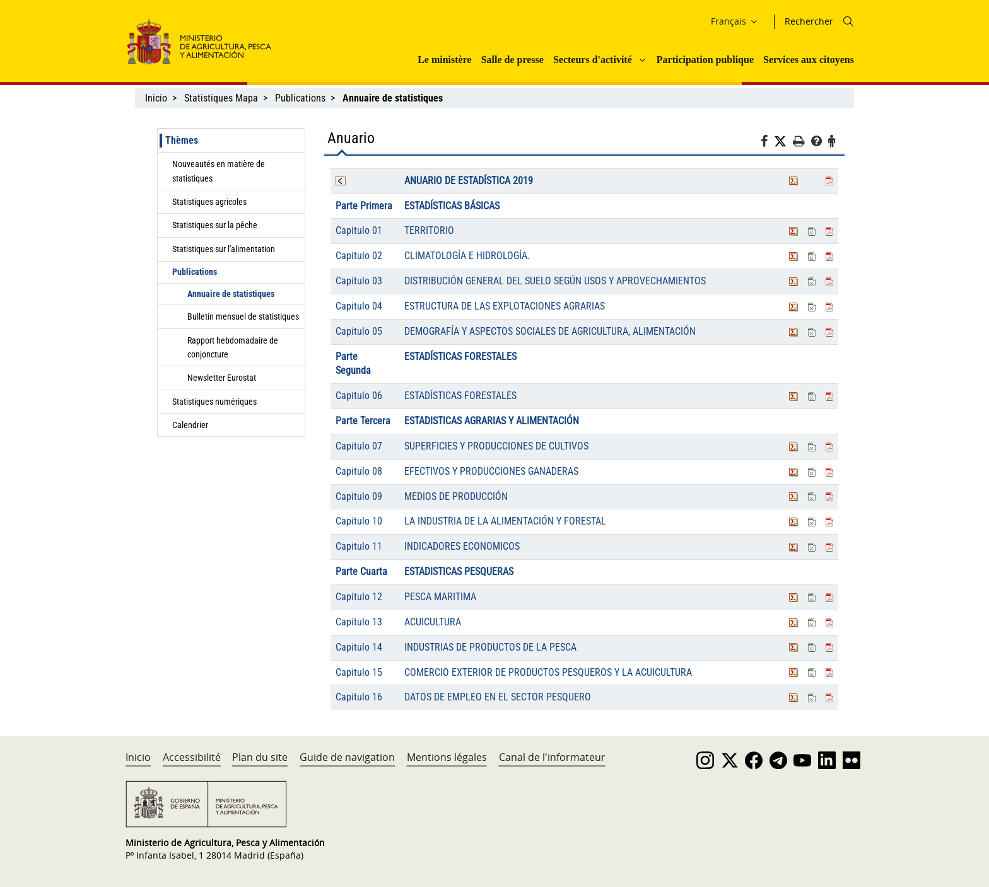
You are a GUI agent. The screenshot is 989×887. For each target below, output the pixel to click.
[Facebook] (767, 143)
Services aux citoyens (808, 59)
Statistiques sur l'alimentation (223, 249)
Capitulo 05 (359, 331)
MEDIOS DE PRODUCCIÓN (456, 496)
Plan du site (260, 757)
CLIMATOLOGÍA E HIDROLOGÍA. (467, 256)
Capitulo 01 (359, 230)
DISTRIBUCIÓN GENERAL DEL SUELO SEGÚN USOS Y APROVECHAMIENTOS (555, 281)
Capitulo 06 (359, 396)
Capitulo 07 (359, 446)
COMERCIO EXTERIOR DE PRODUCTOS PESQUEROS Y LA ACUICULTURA (548, 672)
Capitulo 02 (359, 256)
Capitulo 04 (359, 306)
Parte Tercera (363, 421)
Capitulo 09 (359, 496)
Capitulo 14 (359, 647)
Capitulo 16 (359, 697)
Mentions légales (447, 757)
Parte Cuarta (361, 571)
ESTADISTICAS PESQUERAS (458, 571)
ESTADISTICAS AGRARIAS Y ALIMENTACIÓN (491, 421)
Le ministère (444, 59)
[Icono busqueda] (848, 21)
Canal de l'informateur (552, 757)
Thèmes (181, 140)
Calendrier (190, 425)
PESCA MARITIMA (440, 597)
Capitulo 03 (359, 281)
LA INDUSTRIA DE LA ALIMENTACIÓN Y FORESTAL (505, 521)
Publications (300, 98)
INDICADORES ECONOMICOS (462, 546)
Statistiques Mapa (221, 98)
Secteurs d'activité (592, 59)
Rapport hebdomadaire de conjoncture (232, 347)
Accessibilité (192, 757)
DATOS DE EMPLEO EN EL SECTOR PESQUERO (497, 697)
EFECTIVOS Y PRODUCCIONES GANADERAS (491, 471)
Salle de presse (512, 59)
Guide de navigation (347, 757)
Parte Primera (364, 206)
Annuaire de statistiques (230, 294)
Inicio (156, 98)
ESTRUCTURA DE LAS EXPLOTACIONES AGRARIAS (504, 306)
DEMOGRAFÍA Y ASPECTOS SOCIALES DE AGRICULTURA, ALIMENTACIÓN (550, 331)
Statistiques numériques (214, 402)
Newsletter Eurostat (221, 378)
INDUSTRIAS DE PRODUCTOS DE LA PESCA (490, 647)
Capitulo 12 (359, 597)
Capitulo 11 (359, 546)
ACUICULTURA (432, 622)
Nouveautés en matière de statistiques (218, 171)
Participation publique (705, 59)
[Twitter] (783, 141)
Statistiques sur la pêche (214, 225)
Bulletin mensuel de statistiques (243, 316)
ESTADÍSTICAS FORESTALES (460, 356)
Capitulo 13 (359, 622)
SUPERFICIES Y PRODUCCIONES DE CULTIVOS (496, 446)
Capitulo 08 (359, 471)
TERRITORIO (429, 230)
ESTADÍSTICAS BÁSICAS (452, 206)
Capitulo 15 (359, 672)
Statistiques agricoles (209, 202)
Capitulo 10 (359, 521)
